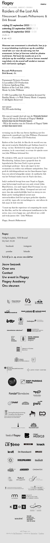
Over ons (8, 268)
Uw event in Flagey (15, 277)
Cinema (29, 7)
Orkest (21, 7)
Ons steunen (10, 286)
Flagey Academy (14, 281)
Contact (7, 273)
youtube (9, 251)
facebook (10, 246)
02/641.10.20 (8, 241)
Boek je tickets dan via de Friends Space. (22, 119)
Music (5, 7)
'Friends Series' (40, 116)
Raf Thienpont (17, 533)
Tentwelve (34, 533)
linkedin (27, 251)
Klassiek (13, 7)
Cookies (41, 533)
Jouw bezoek (11, 264)
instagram (28, 246)
